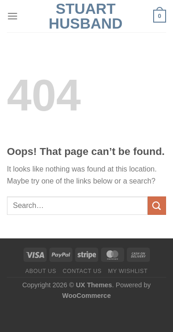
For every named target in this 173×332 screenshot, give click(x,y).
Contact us (82, 271)
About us (40, 271)
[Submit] (157, 205)
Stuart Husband (86, 16)
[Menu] (12, 16)
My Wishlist (128, 271)
